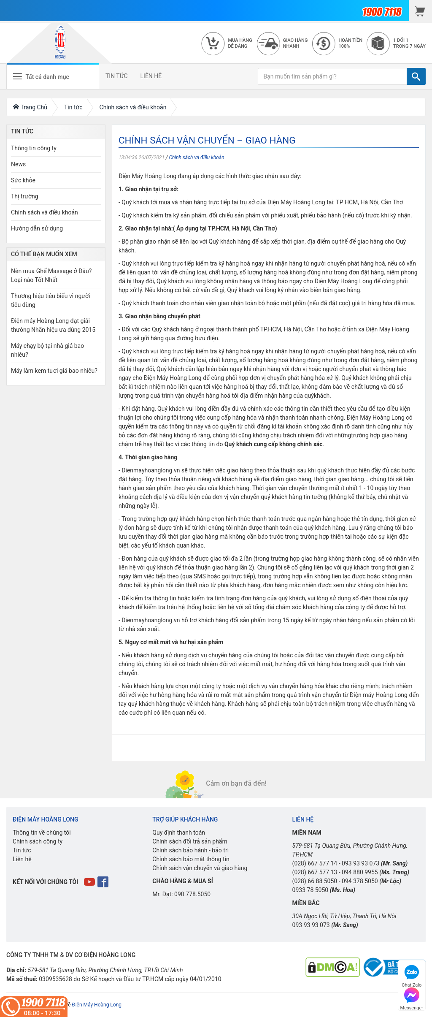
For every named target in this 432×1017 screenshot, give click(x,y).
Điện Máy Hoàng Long (97, 1005)
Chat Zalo (411, 975)
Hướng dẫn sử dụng (37, 228)
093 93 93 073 (360, 863)
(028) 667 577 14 (315, 863)
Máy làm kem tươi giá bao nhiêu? (54, 370)
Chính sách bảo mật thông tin (191, 859)
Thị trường (24, 196)
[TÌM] (416, 76)
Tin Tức (22, 131)
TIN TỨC (116, 76)
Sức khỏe (23, 180)
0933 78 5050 (310, 890)
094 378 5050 (360, 881)
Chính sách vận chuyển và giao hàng (199, 868)
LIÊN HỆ (151, 76)
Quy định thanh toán (178, 832)
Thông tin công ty (34, 148)
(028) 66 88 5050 (315, 881)
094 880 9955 (360, 872)
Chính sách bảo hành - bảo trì (190, 850)
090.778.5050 (192, 894)
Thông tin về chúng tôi (42, 832)
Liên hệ (22, 859)
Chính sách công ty (37, 841)
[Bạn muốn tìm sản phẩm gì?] (332, 76)
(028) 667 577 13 (315, 872)
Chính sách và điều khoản (196, 157)
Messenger (411, 997)
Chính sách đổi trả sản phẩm (189, 841)
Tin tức (22, 850)
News (18, 164)
